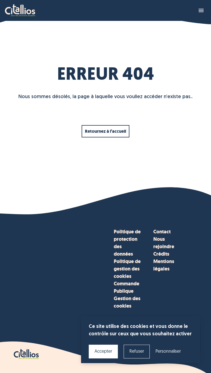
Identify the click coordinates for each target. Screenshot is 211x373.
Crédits (161, 254)
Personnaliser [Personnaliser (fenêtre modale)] (168, 351)
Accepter (103, 351)
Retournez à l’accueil (105, 131)
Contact (162, 231)
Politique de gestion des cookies (127, 269)
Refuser (136, 351)
